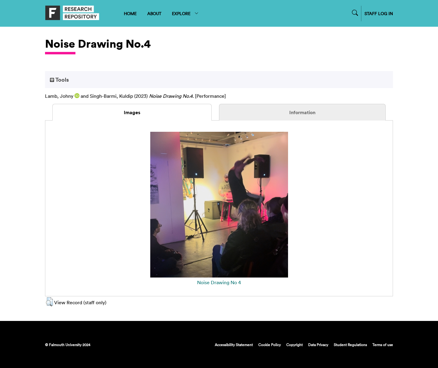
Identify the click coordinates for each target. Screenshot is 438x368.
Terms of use (382, 344)
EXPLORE (185, 13)
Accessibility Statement (234, 344)
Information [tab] (302, 112)
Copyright (294, 344)
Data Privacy (318, 344)
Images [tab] (132, 112)
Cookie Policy (269, 344)
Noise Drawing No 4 (219, 282)
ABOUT (154, 13)
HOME (130, 13)
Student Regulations (350, 344)
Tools (59, 79)
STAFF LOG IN (378, 13)
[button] (49, 301)
